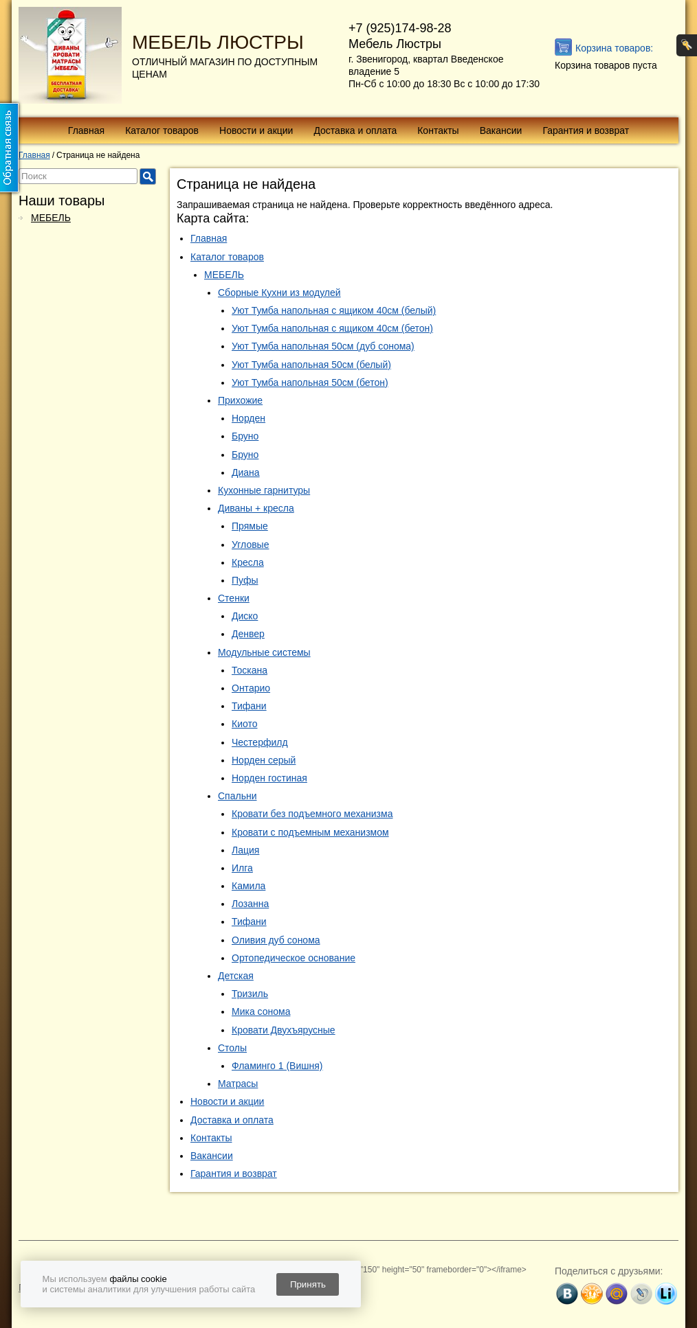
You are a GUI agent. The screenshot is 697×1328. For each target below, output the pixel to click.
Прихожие (240, 400)
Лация (245, 850)
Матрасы (238, 1083)
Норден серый (264, 760)
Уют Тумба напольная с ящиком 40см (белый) (334, 310)
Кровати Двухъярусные (283, 1029)
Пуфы (245, 580)
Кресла (248, 562)
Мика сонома (261, 1011)
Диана (246, 472)
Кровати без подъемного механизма (312, 813)
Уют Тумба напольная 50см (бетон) (310, 382)
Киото (245, 723)
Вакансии (501, 130)
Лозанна (250, 903)
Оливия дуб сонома (276, 940)
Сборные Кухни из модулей (279, 292)
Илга (242, 867)
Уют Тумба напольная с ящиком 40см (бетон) (332, 328)
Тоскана (249, 670)
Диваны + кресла (256, 508)
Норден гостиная (269, 777)
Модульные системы (264, 652)
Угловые (250, 544)
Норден (248, 418)
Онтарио (251, 688)
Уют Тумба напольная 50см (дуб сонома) (323, 346)
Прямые (250, 525)
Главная (86, 130)
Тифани (249, 705)
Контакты (437, 130)
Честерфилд (260, 742)
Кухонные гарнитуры (264, 490)
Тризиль (250, 993)
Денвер (248, 633)
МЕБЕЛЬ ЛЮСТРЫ (218, 42)
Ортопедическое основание (293, 957)
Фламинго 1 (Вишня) (277, 1065)
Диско (245, 615)
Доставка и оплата (355, 130)
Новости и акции (256, 130)
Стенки (234, 598)
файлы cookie (137, 1279)
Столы (232, 1047)
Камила (248, 885)
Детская (236, 975)
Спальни (237, 795)
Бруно (245, 436)
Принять (308, 1284)
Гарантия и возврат (585, 130)
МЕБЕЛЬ (51, 217)
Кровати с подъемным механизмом (310, 832)
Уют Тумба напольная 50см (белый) (311, 364)
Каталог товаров (162, 130)
